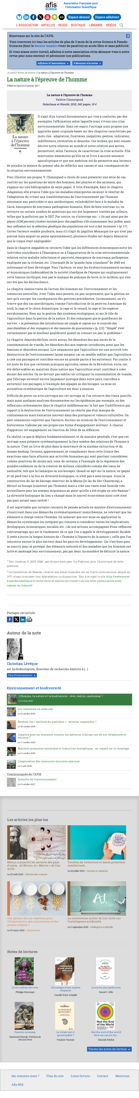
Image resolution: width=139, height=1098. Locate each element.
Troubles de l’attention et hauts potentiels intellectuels (96, 863)
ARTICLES (48, 25)
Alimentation (33, 930)
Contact (102, 1076)
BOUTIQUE (78, 25)
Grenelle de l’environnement (37, 779)
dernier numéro (46, 46)
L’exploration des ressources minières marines (49, 761)
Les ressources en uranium (35, 709)
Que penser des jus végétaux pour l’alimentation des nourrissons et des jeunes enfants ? (33, 921)
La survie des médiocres (106, 987)
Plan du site (55, 1076)
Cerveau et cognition (97, 870)
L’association (27, 25)
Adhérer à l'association (52, 63)
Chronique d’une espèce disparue (65, 989)
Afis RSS (17, 1084)
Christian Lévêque (22, 664)
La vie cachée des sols (25, 987)
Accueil (11, 72)
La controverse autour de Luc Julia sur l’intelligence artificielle (94, 919)
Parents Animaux (24, 1032)
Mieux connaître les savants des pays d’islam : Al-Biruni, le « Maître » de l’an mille (33, 865)
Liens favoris (80, 1076)
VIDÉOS (111, 25)
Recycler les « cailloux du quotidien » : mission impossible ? (57, 721)
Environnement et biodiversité (34, 688)
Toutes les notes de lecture (107, 1049)
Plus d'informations (20, 675)
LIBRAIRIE (96, 25)
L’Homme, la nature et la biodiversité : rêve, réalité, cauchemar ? (61, 696)
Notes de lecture (26, 72)
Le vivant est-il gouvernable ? (65, 1033)
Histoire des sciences (36, 874)
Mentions (122, 1076)
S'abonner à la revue (86, 63)
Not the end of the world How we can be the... (106, 1033)
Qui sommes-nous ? (25, 1076)
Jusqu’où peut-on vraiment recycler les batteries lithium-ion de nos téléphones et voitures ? (72, 736)
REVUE (63, 25)
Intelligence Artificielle (101, 927)
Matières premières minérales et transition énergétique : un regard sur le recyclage (73, 748)
